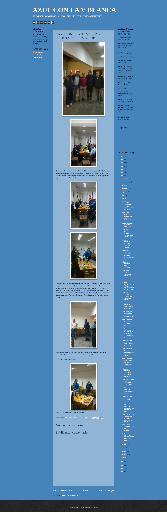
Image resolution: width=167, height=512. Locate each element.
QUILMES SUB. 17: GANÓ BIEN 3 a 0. (127, 224)
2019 (122, 163)
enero (124, 457)
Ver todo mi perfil (38, 57)
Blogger (95, 507)
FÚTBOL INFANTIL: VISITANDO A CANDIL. (127, 390)
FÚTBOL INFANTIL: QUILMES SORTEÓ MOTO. (126, 243)
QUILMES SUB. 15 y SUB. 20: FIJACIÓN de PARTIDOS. (127, 342)
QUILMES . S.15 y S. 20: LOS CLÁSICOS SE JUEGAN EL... (128, 382)
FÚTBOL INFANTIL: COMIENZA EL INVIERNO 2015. (128, 437)
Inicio (85, 491)
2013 (122, 465)
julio (123, 195)
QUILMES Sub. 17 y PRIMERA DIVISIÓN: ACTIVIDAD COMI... (128, 418)
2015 (122, 176)
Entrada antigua (106, 491)
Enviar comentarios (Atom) (71, 495)
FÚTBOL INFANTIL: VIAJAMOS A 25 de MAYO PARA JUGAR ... (127, 333)
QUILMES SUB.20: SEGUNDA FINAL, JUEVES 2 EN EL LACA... (127, 205)
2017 (122, 169)
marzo (124, 451)
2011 (122, 471)
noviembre (125, 182)
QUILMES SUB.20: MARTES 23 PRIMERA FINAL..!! (127, 296)
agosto (124, 192)
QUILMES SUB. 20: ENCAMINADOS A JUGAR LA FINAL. (128, 352)
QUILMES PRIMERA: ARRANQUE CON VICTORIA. (127, 216)
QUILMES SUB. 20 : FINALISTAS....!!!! (128, 322)
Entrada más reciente (62, 491)
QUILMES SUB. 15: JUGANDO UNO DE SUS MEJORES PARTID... (127, 362)
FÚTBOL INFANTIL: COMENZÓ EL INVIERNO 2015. (128, 408)
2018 (122, 166)
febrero (124, 454)
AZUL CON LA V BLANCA (74, 10)
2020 (122, 159)
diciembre (125, 179)
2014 (122, 462)
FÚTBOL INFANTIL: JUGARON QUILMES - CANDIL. (126, 372)
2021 (122, 156)
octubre (124, 185)
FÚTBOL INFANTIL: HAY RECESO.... (126, 264)
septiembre (126, 188)
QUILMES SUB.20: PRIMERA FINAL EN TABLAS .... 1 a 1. (127, 275)
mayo (124, 444)
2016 (122, 173)
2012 (122, 468)
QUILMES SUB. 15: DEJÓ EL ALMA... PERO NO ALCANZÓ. (128, 314)
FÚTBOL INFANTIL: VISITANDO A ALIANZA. (127, 305)
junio (124, 198)
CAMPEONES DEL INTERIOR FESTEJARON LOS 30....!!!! (127, 233)
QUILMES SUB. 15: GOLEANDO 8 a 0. (127, 398)
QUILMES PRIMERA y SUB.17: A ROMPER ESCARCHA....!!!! (128, 254)
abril (124, 448)
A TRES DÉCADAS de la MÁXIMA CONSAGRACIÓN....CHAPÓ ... (128, 286)
